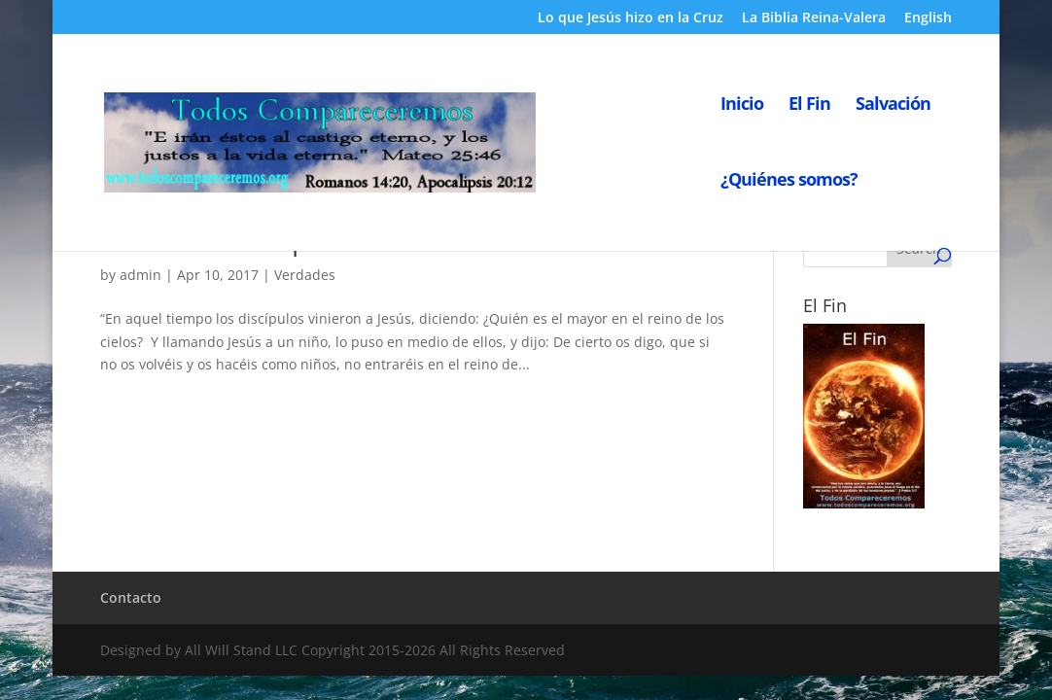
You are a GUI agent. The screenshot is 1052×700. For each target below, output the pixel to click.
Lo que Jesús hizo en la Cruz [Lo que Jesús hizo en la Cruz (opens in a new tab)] (630, 18)
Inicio (741, 105)
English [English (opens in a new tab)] (928, 18)
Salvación (893, 105)
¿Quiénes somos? (789, 181)
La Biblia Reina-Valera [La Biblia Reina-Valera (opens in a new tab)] (814, 18)
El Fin (809, 105)
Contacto (130, 597)
